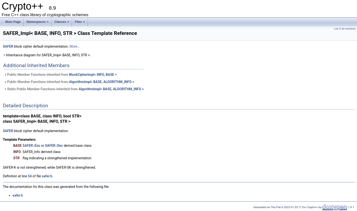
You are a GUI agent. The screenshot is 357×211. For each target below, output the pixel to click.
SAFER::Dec (54, 145)
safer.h (47, 176)
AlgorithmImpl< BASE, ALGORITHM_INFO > (101, 82)
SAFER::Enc (31, 145)
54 (30, 176)
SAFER (8, 46)
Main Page (13, 22)
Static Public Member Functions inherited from (74, 89)
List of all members (345, 28)
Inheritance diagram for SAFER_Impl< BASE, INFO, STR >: (47, 55)
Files (80, 22)
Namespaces (37, 22)
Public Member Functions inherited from (60, 75)
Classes (61, 22)
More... (75, 46)
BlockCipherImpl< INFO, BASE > (93, 75)
